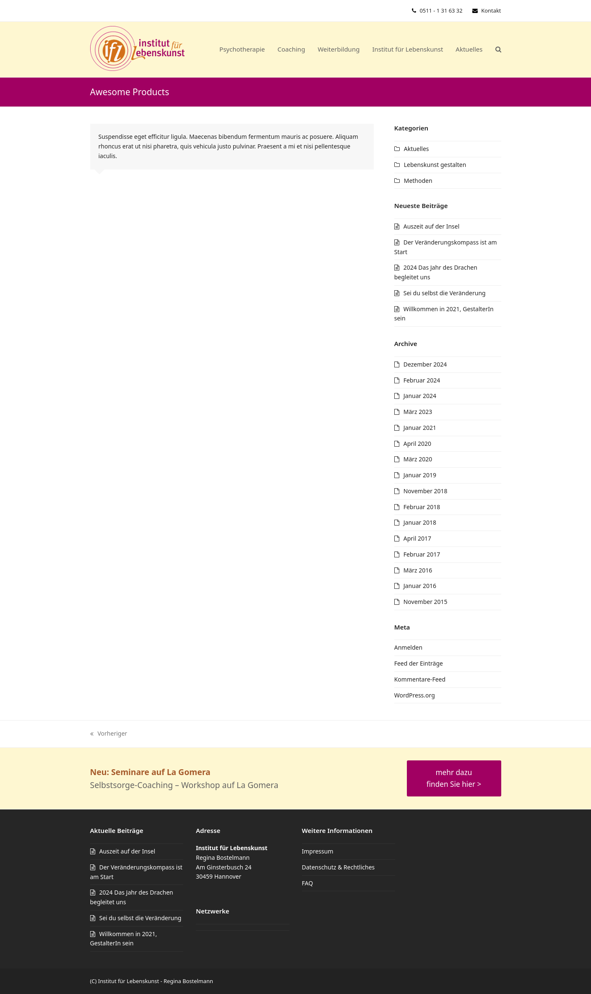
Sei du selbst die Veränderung (445, 293)
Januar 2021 (420, 428)
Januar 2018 (420, 522)
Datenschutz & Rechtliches (338, 867)
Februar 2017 (422, 554)
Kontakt (491, 10)
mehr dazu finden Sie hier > (454, 778)
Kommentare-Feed (419, 679)
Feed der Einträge (418, 663)
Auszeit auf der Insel (432, 226)
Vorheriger (109, 734)
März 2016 (418, 570)
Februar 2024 (422, 380)
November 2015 (426, 602)
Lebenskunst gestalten (435, 165)
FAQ (307, 883)
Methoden (418, 181)
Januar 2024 (420, 396)
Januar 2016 (420, 586)
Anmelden (408, 647)
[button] (498, 49)
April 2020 (417, 444)
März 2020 (418, 459)
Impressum (317, 851)
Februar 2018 (422, 507)
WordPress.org (414, 695)
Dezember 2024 (425, 364)
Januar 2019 (420, 475)
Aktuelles (416, 149)
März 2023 (418, 412)
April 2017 (417, 538)
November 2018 (426, 491)
